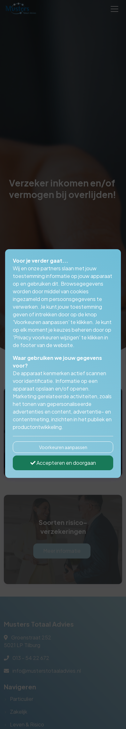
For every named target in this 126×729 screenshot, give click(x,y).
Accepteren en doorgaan (63, 462)
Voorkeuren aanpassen (63, 447)
